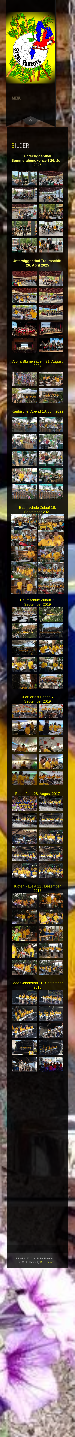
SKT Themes (47, 1262)
